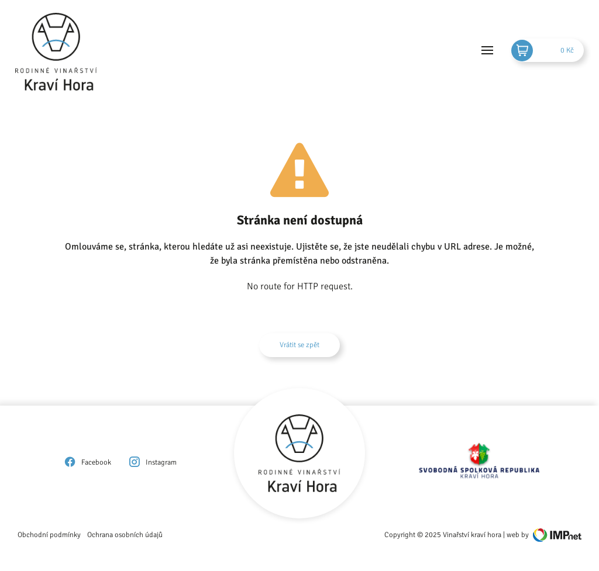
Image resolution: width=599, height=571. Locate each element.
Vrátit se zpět (299, 344)
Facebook (87, 462)
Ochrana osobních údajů (125, 534)
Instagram (152, 462)
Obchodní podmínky (49, 534)
